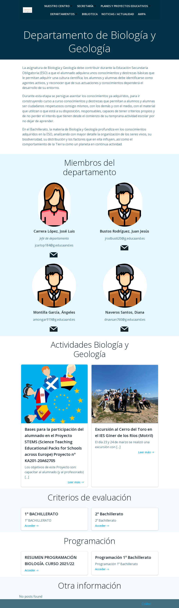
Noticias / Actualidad (118, 14)
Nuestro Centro (58, 6)
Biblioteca (90, 14)
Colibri (146, 603)
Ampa (142, 14)
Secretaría (87, 6)
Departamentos (64, 14)
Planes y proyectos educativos (126, 6)
